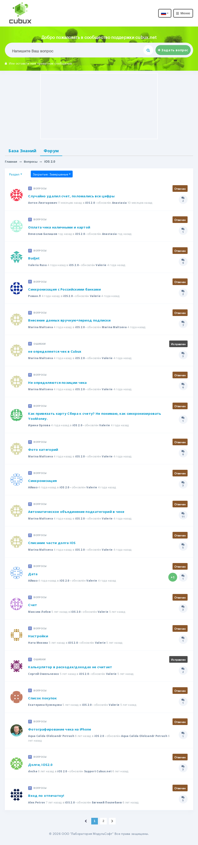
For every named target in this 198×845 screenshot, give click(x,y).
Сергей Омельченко (44, 676)
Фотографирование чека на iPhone (59, 731)
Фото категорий (43, 451)
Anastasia (122, 204)
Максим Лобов (40, 614)
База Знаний (24, 151)
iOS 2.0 (92, 204)
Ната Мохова (38, 645)
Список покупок (42, 700)
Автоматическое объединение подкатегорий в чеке (76, 513)
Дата (32, 575)
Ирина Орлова (40, 427)
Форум (56, 151)
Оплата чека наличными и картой (59, 228)
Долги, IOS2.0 (40, 767)
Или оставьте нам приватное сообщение (38, 63)
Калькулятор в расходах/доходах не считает (70, 669)
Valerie (102, 266)
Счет (32, 607)
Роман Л (34, 297)
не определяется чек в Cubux (54, 352)
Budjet (34, 259)
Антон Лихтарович (43, 204)
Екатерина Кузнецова (45, 707)
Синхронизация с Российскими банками (64, 290)
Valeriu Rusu (37, 266)
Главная (11, 162)
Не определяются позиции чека (57, 384)
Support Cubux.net (100, 774)
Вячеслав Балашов (43, 235)
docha (33, 774)
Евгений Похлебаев (108, 805)
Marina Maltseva (41, 328)
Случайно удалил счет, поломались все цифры (71, 197)
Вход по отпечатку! (46, 798)
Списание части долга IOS (52, 544)
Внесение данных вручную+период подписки (69, 321)
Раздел (14, 174)
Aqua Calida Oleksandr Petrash (52, 738)
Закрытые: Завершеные (50, 174)
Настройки (38, 638)
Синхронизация (42, 482)
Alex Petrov (37, 805)
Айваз (33, 489)
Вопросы (32, 162)
